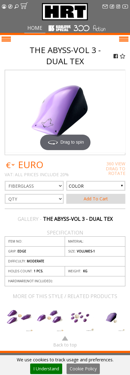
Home (34, 28)
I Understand (46, 369)
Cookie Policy (83, 369)
